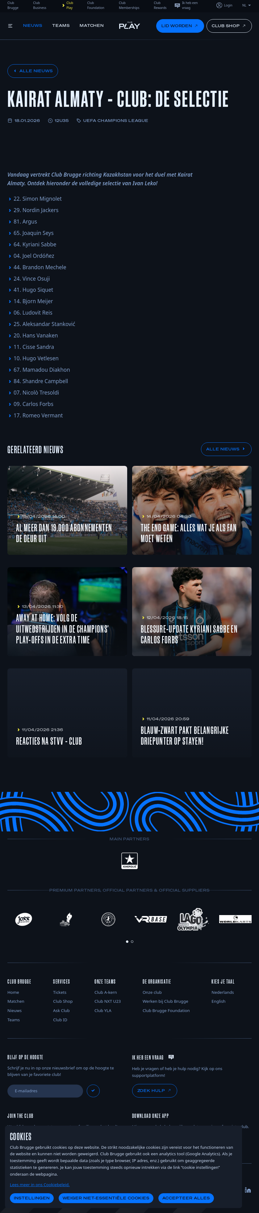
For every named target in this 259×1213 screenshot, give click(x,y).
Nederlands (222, 992)
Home (13, 992)
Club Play (67, 5)
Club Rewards (160, 5)
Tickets (59, 992)
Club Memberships (129, 5)
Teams (61, 25)
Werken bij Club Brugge (165, 1001)
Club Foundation (95, 5)
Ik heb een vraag (186, 5)
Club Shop (63, 1001)
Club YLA (102, 1010)
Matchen (92, 25)
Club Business (39, 5)
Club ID (60, 1020)
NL (247, 5)
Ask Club (61, 1010)
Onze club (152, 992)
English (218, 1001)
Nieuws (33, 25)
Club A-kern (105, 992)
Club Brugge (13, 5)
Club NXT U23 (107, 1001)
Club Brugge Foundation (166, 1010)
